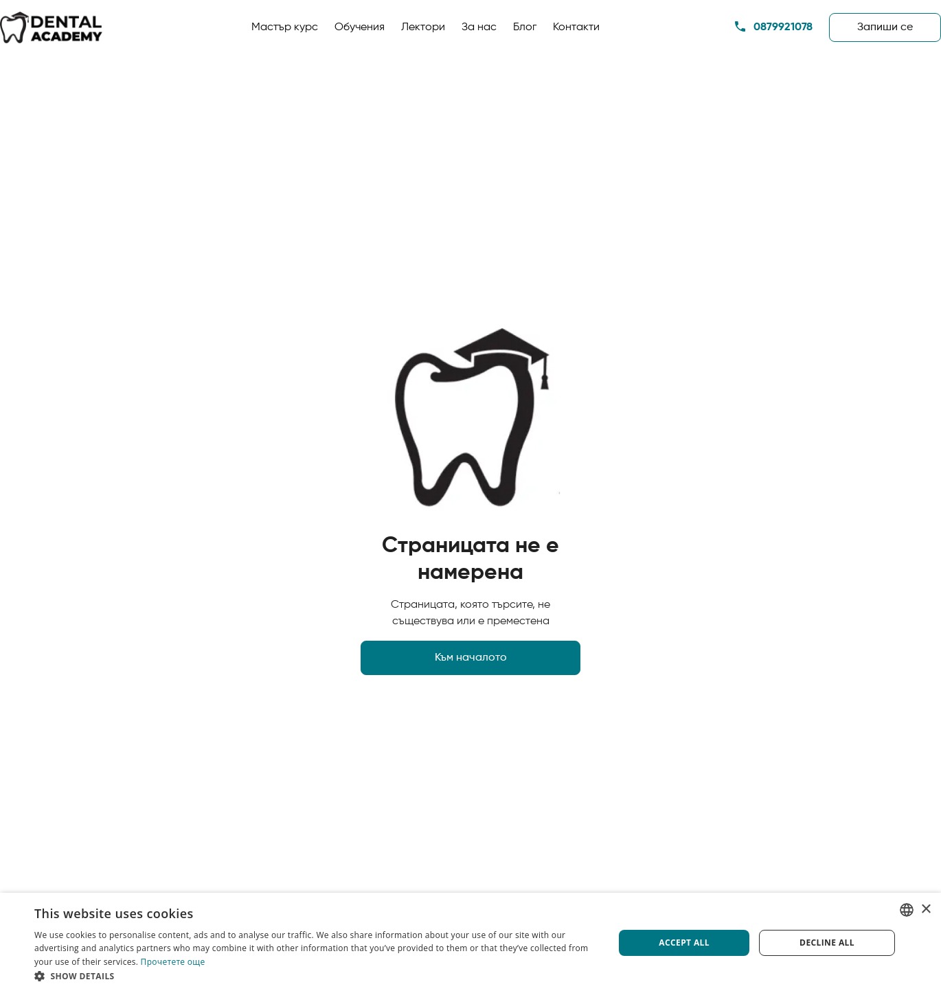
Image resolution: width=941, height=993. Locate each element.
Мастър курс (284, 27)
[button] (315, 976)
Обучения (360, 27)
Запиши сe (885, 27)
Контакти (576, 27)
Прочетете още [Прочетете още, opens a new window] (173, 962)
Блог (524, 27)
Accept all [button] (684, 942)
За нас (479, 27)
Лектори (423, 27)
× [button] (925, 909)
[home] (51, 28)
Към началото (471, 657)
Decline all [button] (827, 942)
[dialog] (470, 943)
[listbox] (907, 910)
